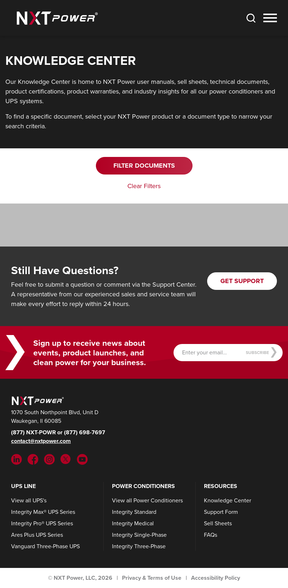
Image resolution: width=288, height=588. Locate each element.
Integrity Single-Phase (139, 535)
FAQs (210, 535)
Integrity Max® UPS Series (43, 512)
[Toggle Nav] (270, 18)
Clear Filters (144, 186)
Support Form (221, 512)
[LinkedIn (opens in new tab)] (16, 459)
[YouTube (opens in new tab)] (82, 459)
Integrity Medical (133, 523)
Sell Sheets (218, 523)
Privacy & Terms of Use (151, 578)
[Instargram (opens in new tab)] (49, 459)
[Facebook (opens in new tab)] (33, 459)
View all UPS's (29, 500)
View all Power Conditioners (147, 500)
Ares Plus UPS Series (37, 535)
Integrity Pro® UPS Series (42, 523)
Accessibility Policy (215, 578)
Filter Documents (144, 165)
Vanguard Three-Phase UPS (45, 546)
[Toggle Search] (251, 18)
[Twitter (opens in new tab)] (65, 459)
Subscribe (261, 352)
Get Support (242, 281)
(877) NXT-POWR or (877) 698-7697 (58, 432)
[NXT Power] (36, 400)
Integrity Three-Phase (139, 546)
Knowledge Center (227, 500)
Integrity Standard (134, 512)
